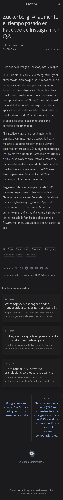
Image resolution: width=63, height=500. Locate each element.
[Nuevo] (46, 418)
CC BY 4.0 (39, 275)
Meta (20, 254)
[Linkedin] (31, 268)
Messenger (9, 254)
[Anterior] (16, 418)
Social (19, 249)
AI (27, 249)
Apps (10, 249)
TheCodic (11, 49)
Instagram (49, 249)
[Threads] (42, 268)
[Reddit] (36, 268)
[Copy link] (46, 268)
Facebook (37, 249)
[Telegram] (26, 268)
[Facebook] (21, 268)
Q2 (9, 159)
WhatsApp (30, 254)
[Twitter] (16, 268)
